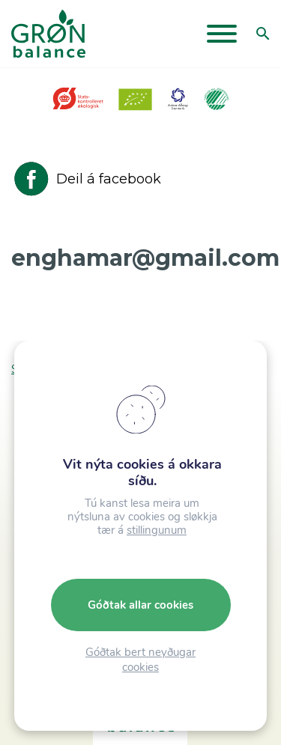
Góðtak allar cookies (140, 604)
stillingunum (157, 530)
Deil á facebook (86, 179)
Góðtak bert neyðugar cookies (140, 660)
